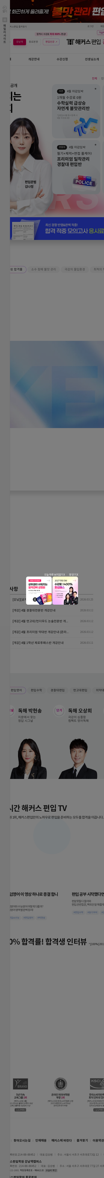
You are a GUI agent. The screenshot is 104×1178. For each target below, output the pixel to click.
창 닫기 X (73, 574)
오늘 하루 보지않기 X (54, 574)
